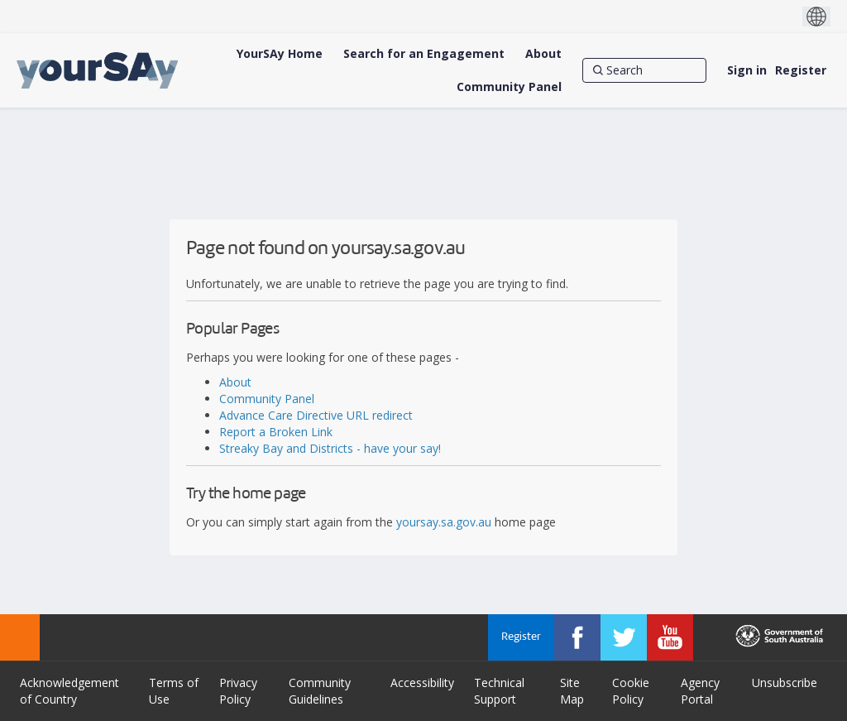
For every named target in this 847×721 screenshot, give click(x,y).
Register (800, 70)
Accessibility (422, 682)
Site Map (572, 691)
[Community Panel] (509, 86)
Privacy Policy (238, 691)
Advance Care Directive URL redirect (316, 415)
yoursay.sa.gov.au (443, 522)
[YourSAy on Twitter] (624, 637)
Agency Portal (700, 691)
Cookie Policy (630, 691)
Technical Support (499, 691)
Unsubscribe (784, 682)
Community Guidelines (320, 691)
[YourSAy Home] (279, 53)
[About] (543, 53)
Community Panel (266, 398)
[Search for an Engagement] (424, 53)
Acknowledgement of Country (69, 691)
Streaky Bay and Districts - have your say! (330, 448)
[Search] (644, 70)
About (235, 382)
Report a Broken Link (276, 432)
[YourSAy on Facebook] (577, 637)
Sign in (747, 70)
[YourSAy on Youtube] (670, 637)
